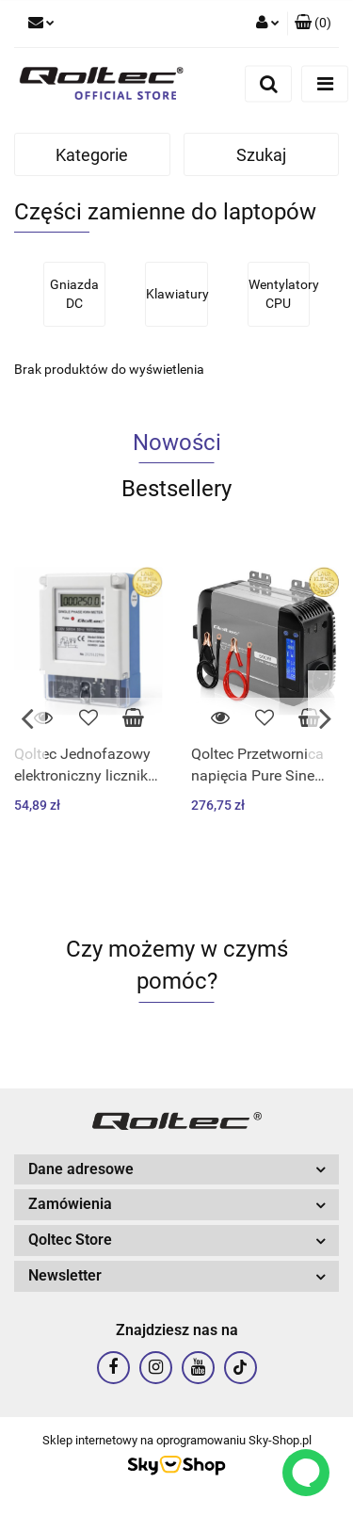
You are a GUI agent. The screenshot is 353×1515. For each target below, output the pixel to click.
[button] (313, 23)
